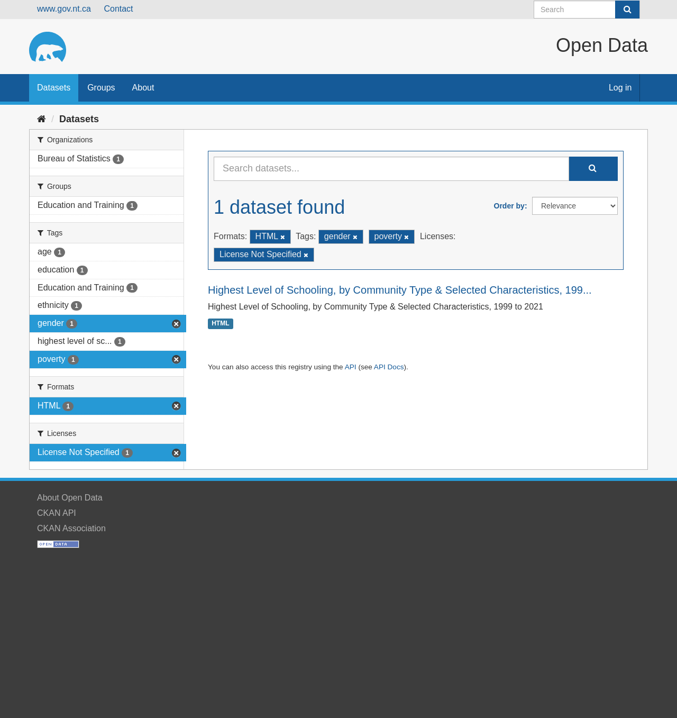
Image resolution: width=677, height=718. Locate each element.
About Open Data (70, 497)
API (350, 367)
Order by (509, 206)
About (143, 87)
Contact (118, 8)
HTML (220, 324)
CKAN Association (71, 528)
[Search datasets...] (391, 169)
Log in (620, 87)
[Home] (41, 119)
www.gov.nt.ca (64, 8)
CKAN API (56, 512)
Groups (101, 87)
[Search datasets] (587, 10)
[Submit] (627, 10)
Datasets (53, 87)
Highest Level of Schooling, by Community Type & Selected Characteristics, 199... (400, 290)
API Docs (389, 367)
